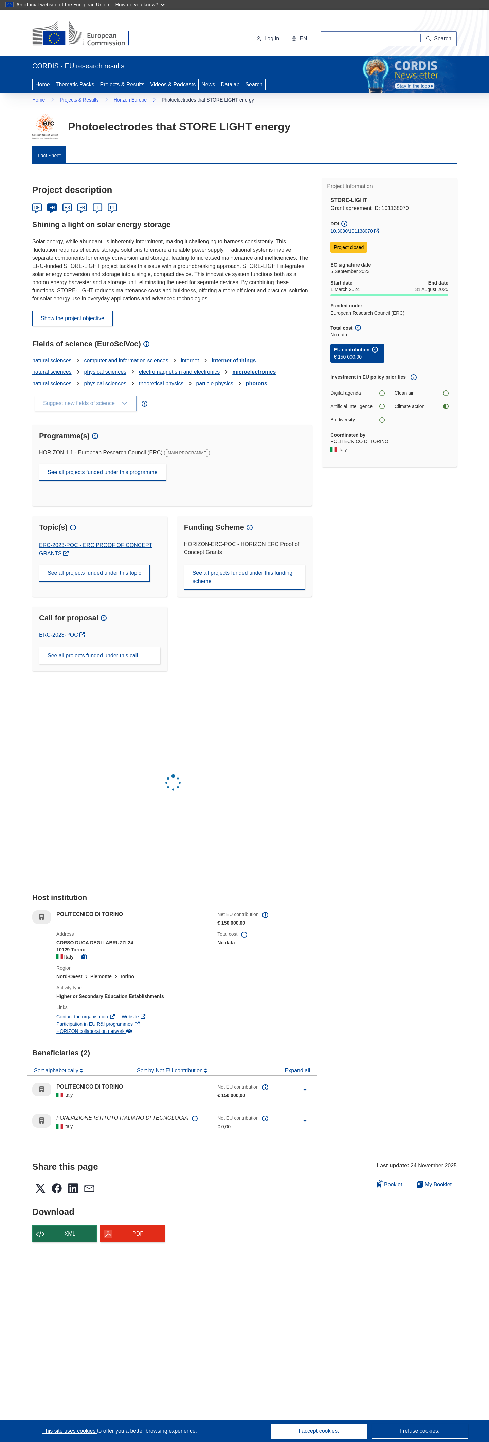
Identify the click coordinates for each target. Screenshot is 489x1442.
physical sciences (105, 372)
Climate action (421, 406)
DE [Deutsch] (37, 207)
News (208, 84)
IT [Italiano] (97, 207)
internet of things (234, 360)
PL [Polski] (112, 207)
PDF (137, 1234)
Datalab (230, 84)
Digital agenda (357, 393)
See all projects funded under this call (93, 655)
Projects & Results (122, 84)
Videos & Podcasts (173, 84)
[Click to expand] (305, 1089)
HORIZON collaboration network (94, 1031)
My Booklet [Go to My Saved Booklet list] (434, 1184)
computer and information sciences (126, 360)
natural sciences (52, 360)
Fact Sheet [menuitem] (49, 155)
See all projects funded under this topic (94, 573)
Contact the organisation (85, 1016)
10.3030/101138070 (351, 231)
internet (190, 360)
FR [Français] (82, 207)
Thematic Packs (75, 84)
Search (253, 84)
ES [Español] (67, 207)
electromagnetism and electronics (179, 372)
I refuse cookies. (420, 1431)
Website (134, 1016)
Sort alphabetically (57, 1070)
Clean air (421, 393)
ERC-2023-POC (62, 635)
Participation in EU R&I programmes (98, 1024)
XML (70, 1234)
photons (256, 383)
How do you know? (140, 4)
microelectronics (254, 372)
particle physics (214, 383)
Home (42, 84)
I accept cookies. (318, 1431)
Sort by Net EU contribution (170, 1070)
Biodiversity (357, 420)
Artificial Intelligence (357, 406)
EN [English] (52, 207)
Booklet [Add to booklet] (389, 1183)
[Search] (439, 38)
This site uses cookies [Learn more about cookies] (69, 1431)
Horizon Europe (130, 100)
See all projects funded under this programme (103, 472)
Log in (267, 38)
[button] (299, 38)
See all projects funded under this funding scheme (242, 577)
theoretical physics (161, 383)
